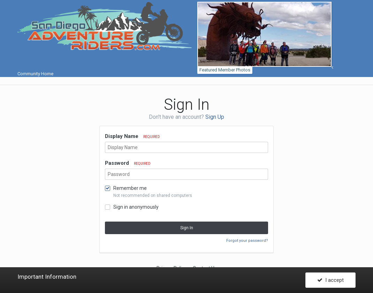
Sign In (186, 227)
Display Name (132, 136)
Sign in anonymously (136, 207)
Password (128, 163)
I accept (330, 280)
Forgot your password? (247, 240)
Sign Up (214, 117)
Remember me (130, 188)
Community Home (175, 70)
